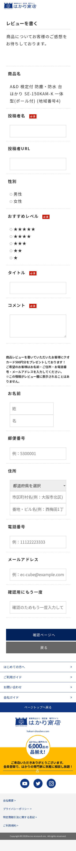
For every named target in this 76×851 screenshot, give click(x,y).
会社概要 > (9, 811)
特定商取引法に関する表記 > (20, 828)
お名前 (14, 393)
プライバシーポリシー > (17, 820)
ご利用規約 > (10, 836)
